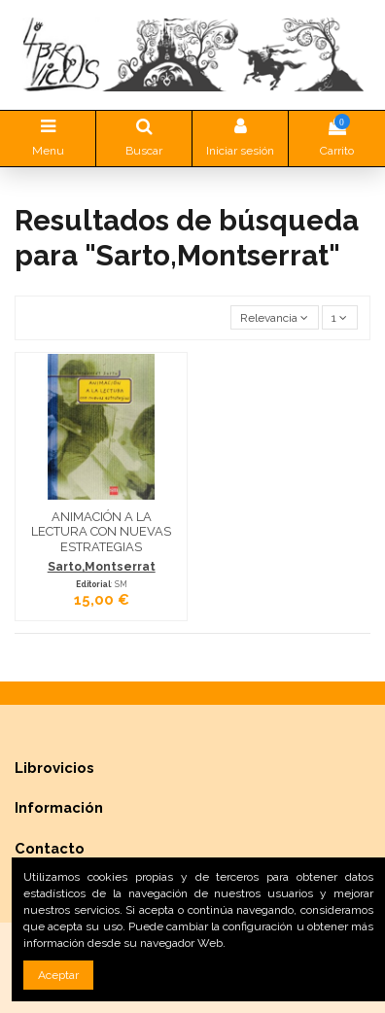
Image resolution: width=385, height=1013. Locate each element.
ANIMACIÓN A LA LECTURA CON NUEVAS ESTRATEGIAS (101, 531)
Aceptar (58, 975)
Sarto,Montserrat (102, 567)
